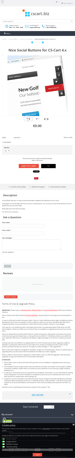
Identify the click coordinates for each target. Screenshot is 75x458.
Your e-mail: (6, 230)
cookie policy (46, 429)
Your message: (7, 238)
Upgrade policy (26, 310)
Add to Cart (28, 166)
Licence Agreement (51, 310)
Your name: (6, 222)
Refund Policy (36, 310)
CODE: (4, 138)
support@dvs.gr (34, 27)
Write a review (68, 137)
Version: (6, 148)
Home (4, 39)
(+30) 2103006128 (51, 27)
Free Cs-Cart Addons (26, 39)
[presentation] (18, 258)
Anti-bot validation (8, 252)
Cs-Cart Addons (13, 39)
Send (7, 266)
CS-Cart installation (31, 315)
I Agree (37, 455)
